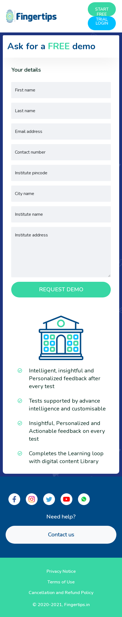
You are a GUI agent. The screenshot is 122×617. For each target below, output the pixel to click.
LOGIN (102, 23)
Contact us (61, 534)
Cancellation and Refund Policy (61, 593)
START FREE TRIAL (102, 11)
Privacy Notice (61, 571)
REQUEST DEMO (61, 289)
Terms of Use (61, 582)
